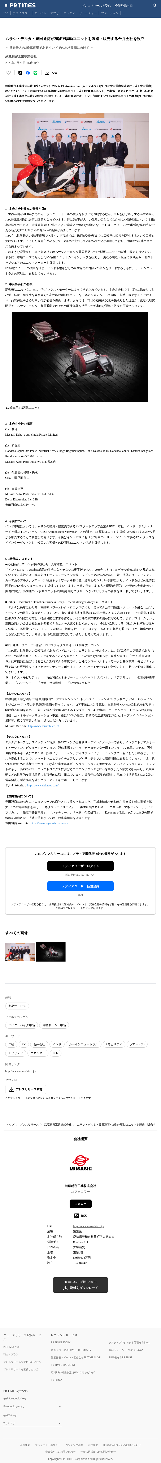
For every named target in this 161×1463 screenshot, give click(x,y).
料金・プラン (10, 1354)
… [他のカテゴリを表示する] (124, 12)
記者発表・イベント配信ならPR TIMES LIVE (75, 1357)
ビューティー (88, 13)
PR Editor (56, 1380)
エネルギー (38, 1053)
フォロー (80, 1203)
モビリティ (15, 1053)
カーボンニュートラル (83, 1044)
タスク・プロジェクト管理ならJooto (129, 1342)
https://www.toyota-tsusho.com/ (49, 823)
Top (5, 13)
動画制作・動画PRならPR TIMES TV (71, 1350)
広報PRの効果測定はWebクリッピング (73, 1372)
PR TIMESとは (11, 1347)
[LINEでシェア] (35, 72)
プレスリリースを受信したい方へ (22, 1362)
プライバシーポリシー (47, 1445)
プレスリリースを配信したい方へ (22, 1369)
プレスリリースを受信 (96, 6)
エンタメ (69, 13)
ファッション (110, 13)
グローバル (137, 1044)
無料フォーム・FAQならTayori (126, 1350)
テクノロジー (21, 13)
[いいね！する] (8, 72)
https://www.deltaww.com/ (42, 785)
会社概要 (25, 1445)
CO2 (55, 1053)
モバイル (40, 13)
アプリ (54, 13)
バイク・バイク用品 (21, 1025)
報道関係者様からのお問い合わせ (122, 1445)
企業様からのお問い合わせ (60, 1451)
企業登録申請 (124, 6)
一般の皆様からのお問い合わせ (98, 1451)
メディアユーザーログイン (80, 866)
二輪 (11, 1044)
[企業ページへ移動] (81, 1164)
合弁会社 (39, 1044)
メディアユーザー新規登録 (80, 886)
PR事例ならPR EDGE (120, 1357)
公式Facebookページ (15, 1398)
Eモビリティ (114, 1044)
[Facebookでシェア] (28, 72)
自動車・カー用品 (54, 1025)
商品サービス (17, 1006)
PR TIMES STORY (60, 1342)
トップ (10, 1124)
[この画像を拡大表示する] (20, 952)
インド (57, 1044)
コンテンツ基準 (74, 1445)
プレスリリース (29, 1124)
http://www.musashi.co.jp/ (43, 726)
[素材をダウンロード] (47, 72)
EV (24, 1044)
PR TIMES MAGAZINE (63, 1365)
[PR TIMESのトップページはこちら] (23, 5)
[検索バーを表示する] (155, 5)
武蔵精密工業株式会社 (57, 1124)
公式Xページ (10, 1415)
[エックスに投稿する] (20, 72)
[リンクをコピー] (54, 72)
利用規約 (93, 1445)
